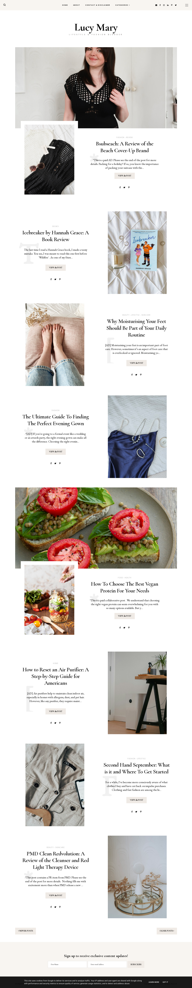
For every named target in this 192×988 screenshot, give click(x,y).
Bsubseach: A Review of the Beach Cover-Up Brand (124, 147)
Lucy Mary (96, 27)
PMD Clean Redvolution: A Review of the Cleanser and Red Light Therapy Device (55, 860)
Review (129, 137)
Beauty (125, 315)
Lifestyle (135, 315)
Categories (121, 5)
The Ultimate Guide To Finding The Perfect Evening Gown (55, 420)
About (76, 5)
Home (65, 5)
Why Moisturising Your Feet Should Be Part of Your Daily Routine (136, 328)
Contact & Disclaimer (97, 5)
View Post (124, 175)
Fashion (120, 137)
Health (128, 577)
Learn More (154, 982)
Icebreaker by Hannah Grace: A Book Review (55, 236)
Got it (165, 982)
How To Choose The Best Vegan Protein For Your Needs (124, 587)
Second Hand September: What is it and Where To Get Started (136, 768)
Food (120, 577)
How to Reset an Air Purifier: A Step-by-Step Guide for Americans (56, 676)
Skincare (146, 315)
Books (55, 226)
